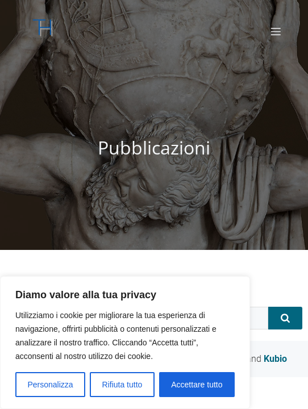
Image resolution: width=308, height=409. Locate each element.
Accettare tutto (196, 384)
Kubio (275, 358)
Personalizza (50, 384)
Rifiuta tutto (122, 384)
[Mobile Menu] (275, 31)
